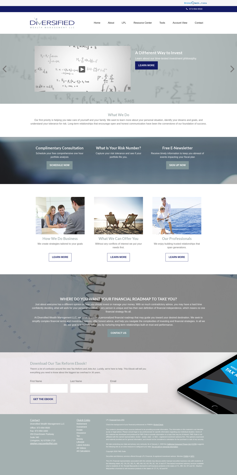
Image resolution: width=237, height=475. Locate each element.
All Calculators (83, 451)
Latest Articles (83, 445)
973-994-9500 (194, 9)
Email (113, 381)
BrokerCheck (158, 424)
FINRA (185, 456)
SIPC (192, 456)
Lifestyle (80, 442)
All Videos (81, 448)
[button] (111, 23)
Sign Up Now (177, 165)
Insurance (81, 433)
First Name (36, 381)
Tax (78, 436)
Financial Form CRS (116, 420)
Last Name (76, 381)
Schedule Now (60, 165)
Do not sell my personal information (165, 447)
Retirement (82, 424)
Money (80, 439)
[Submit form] (43, 399)
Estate (80, 430)
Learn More (146, 65)
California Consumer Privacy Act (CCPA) (182, 444)
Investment (82, 427)
